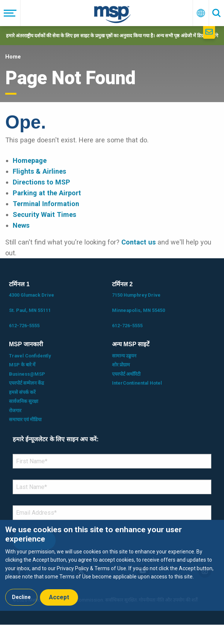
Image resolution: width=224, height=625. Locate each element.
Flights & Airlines (39, 171)
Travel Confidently (30, 356)
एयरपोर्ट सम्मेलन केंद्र (26, 383)
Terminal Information (46, 204)
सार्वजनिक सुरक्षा (23, 401)
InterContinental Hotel (137, 383)
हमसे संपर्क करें (22, 392)
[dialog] (112, 565)
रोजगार (15, 410)
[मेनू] (10, 13)
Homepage (30, 160)
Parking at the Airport (47, 193)
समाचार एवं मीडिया (25, 419)
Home (13, 56)
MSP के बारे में (22, 364)
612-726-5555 (24, 325)
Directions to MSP (41, 182)
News (21, 225)
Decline (21, 597)
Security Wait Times (44, 214)
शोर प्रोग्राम (121, 364)
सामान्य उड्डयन (124, 356)
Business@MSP (27, 374)
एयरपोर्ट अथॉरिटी (126, 374)
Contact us (138, 242)
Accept (59, 597)
